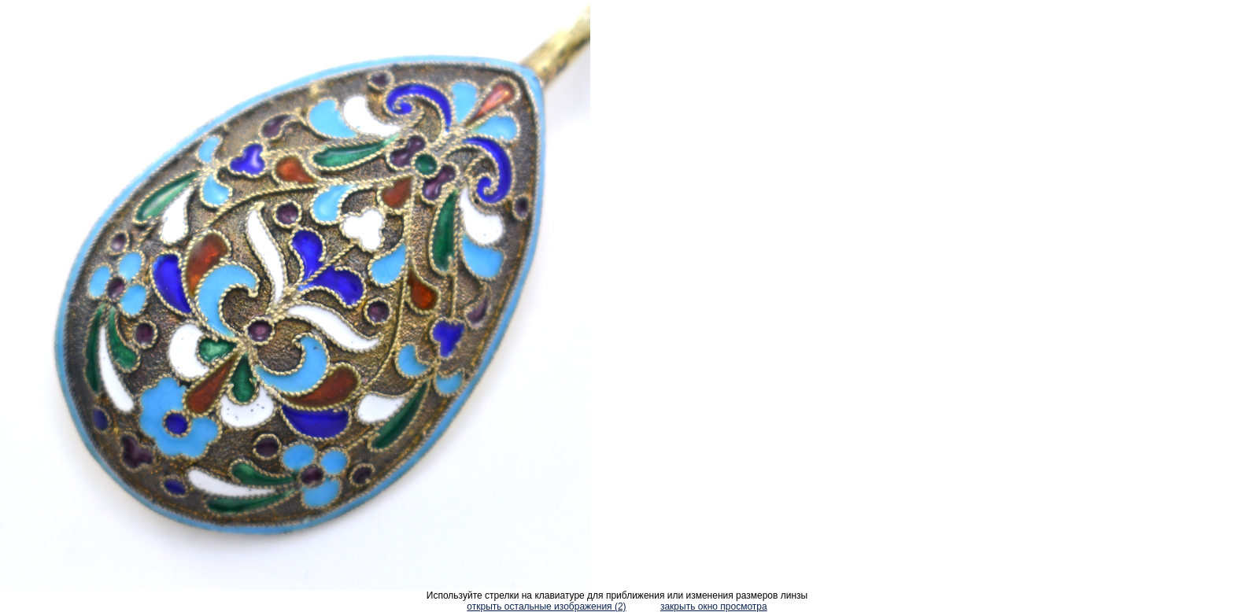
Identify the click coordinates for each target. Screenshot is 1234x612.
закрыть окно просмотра (713, 606)
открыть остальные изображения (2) (546, 606)
